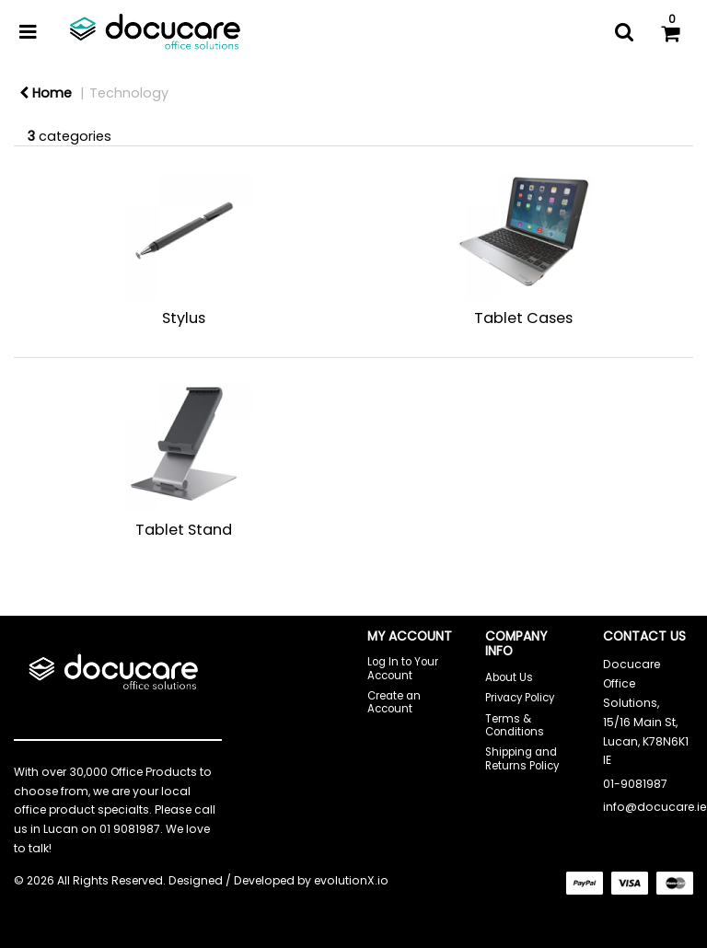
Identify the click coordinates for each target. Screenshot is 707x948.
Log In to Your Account (402, 668)
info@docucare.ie (654, 807)
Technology (128, 93)
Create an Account (394, 702)
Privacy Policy (519, 697)
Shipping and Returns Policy (522, 758)
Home (45, 93)
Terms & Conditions (514, 725)
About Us (509, 677)
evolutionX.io (351, 880)
